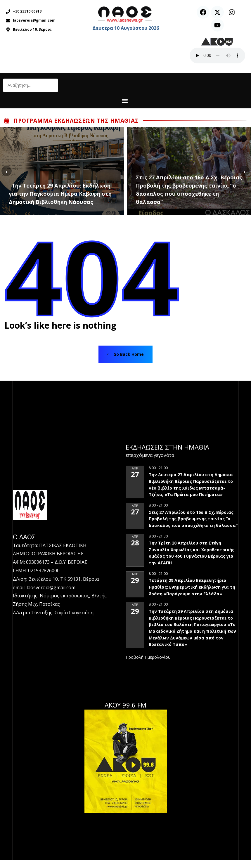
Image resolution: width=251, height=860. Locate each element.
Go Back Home (125, 354)
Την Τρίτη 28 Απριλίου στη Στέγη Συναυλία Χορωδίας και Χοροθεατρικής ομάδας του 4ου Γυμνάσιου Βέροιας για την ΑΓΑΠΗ (191, 553)
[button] (125, 100)
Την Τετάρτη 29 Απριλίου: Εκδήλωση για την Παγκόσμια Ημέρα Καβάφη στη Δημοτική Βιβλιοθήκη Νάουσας (60, 193)
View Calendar (148, 657)
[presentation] (6, 171)
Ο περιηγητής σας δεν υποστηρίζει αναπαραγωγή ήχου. (217, 55)
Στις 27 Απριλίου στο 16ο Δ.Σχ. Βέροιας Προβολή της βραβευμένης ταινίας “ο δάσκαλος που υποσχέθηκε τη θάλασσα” (189, 189)
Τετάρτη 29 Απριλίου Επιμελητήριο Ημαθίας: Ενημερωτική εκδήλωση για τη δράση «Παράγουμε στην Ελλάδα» (192, 587)
